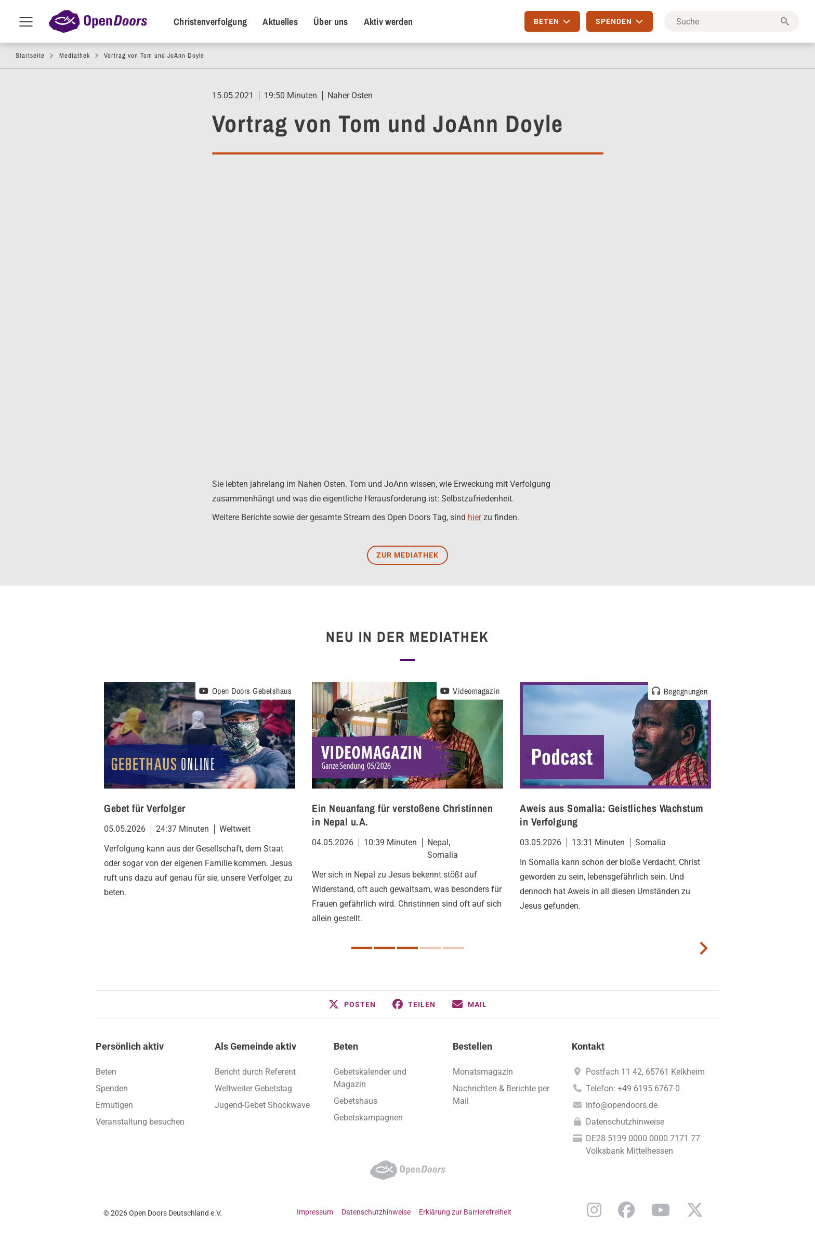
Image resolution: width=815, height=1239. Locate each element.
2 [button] (384, 948)
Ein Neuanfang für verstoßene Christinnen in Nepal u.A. (402, 815)
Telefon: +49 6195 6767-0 (633, 1088)
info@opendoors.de (622, 1105)
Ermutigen (114, 1105)
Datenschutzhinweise (625, 1122)
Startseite (30, 55)
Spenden (112, 1088)
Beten (106, 1072)
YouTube (660, 1209)
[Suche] (731, 21)
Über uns (330, 21)
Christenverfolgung (210, 21)
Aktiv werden (388, 21)
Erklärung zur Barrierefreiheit (465, 1212)
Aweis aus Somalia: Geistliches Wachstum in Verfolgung (612, 815)
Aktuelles (280, 21)
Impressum (315, 1212)
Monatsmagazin (483, 1072)
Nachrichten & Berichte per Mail (501, 1094)
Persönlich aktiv (130, 1046)
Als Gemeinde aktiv (255, 1046)
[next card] (703, 947)
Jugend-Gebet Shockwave (262, 1105)
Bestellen (472, 1046)
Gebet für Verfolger (145, 808)
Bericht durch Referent (255, 1072)
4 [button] (430, 948)
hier (474, 517)
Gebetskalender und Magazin (370, 1078)
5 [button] (453, 948)
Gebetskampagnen (368, 1117)
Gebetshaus (355, 1101)
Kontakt (588, 1046)
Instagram (594, 1209)
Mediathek (74, 55)
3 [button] (407, 948)
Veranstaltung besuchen (140, 1122)
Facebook (626, 1209)
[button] (352, 1004)
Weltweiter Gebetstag (253, 1088)
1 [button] (361, 948)
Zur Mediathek (407, 555)
